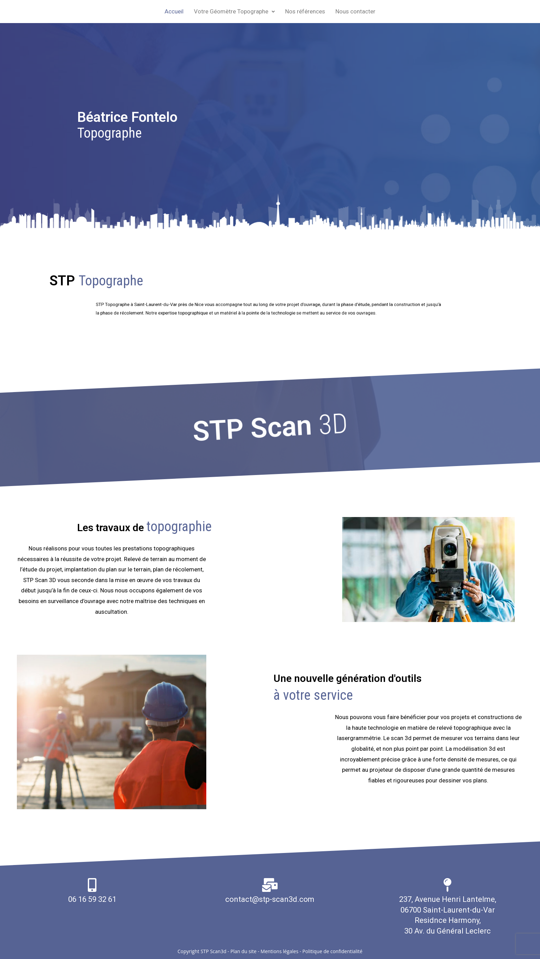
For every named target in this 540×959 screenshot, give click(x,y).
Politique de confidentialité (332, 951)
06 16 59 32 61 (92, 899)
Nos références (305, 11)
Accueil (174, 11)
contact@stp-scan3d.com (269, 899)
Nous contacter (355, 11)
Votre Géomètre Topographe (234, 11)
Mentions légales (280, 951)
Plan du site (243, 951)
